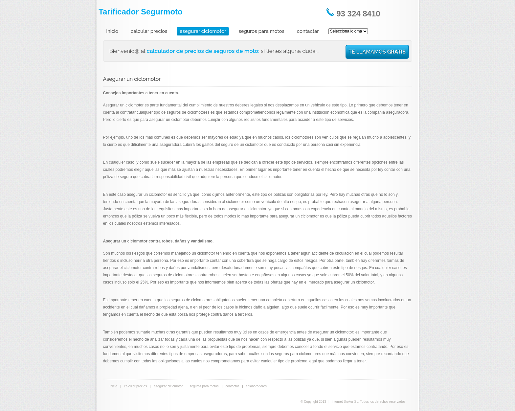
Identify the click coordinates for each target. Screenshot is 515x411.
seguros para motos (261, 31)
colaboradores (256, 386)
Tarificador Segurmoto (141, 11)
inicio (112, 31)
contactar (308, 31)
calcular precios (149, 31)
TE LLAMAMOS (377, 52)
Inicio (113, 386)
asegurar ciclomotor (203, 31)
